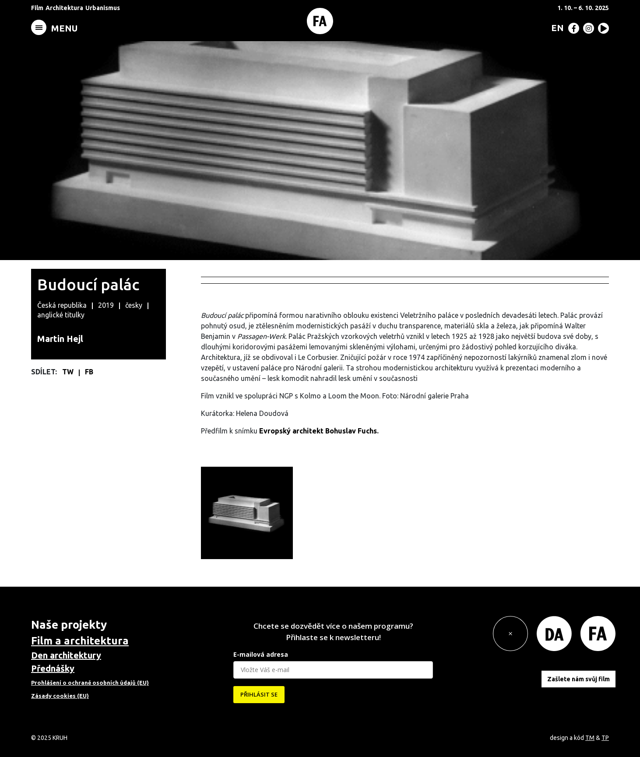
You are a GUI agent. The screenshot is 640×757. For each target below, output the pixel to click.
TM (589, 737)
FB (89, 372)
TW (68, 372)
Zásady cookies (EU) (60, 696)
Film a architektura (80, 641)
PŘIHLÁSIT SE (259, 694)
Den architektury (66, 655)
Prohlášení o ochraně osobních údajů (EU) (90, 683)
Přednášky (52, 668)
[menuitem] (556, 27)
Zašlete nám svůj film (578, 679)
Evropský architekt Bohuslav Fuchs (318, 431)
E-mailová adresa (260, 654)
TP (605, 737)
